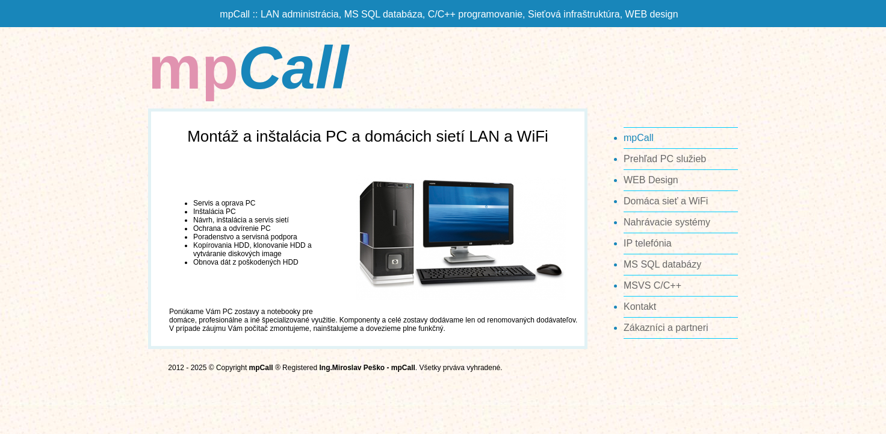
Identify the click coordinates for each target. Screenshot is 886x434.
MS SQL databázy (662, 264)
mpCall (639, 138)
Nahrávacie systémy (667, 222)
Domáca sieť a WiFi (666, 201)
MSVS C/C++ (652, 285)
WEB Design (651, 180)
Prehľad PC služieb (665, 159)
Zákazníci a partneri (666, 327)
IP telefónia (648, 243)
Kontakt (640, 306)
